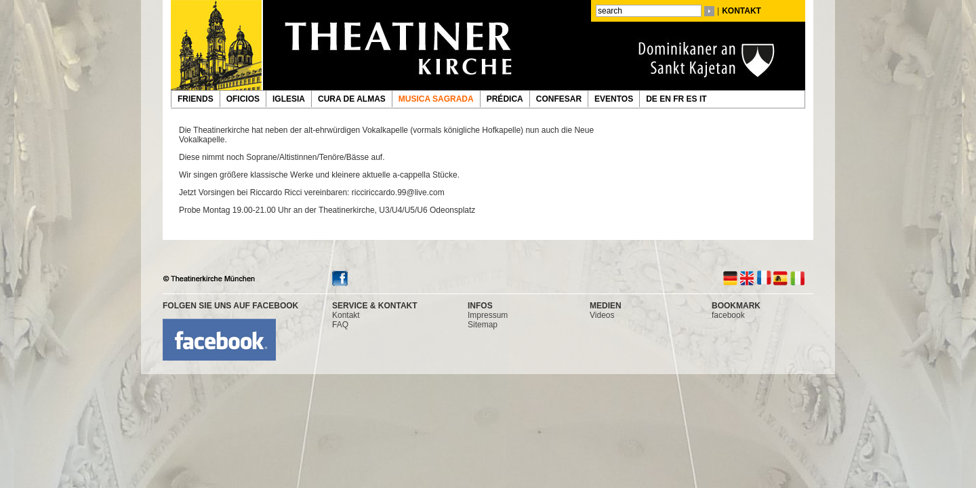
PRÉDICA (505, 99)
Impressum (488, 315)
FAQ (340, 324)
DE (652, 99)
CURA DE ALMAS (352, 99)
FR (679, 99)
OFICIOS (243, 99)
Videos (602, 315)
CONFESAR (559, 99)
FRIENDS (196, 99)
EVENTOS (613, 99)
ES (693, 99)
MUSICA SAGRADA (436, 99)
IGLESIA (288, 99)
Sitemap (482, 324)
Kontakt (346, 315)
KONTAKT (741, 11)
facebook (728, 315)
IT (704, 99)
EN (666, 99)
